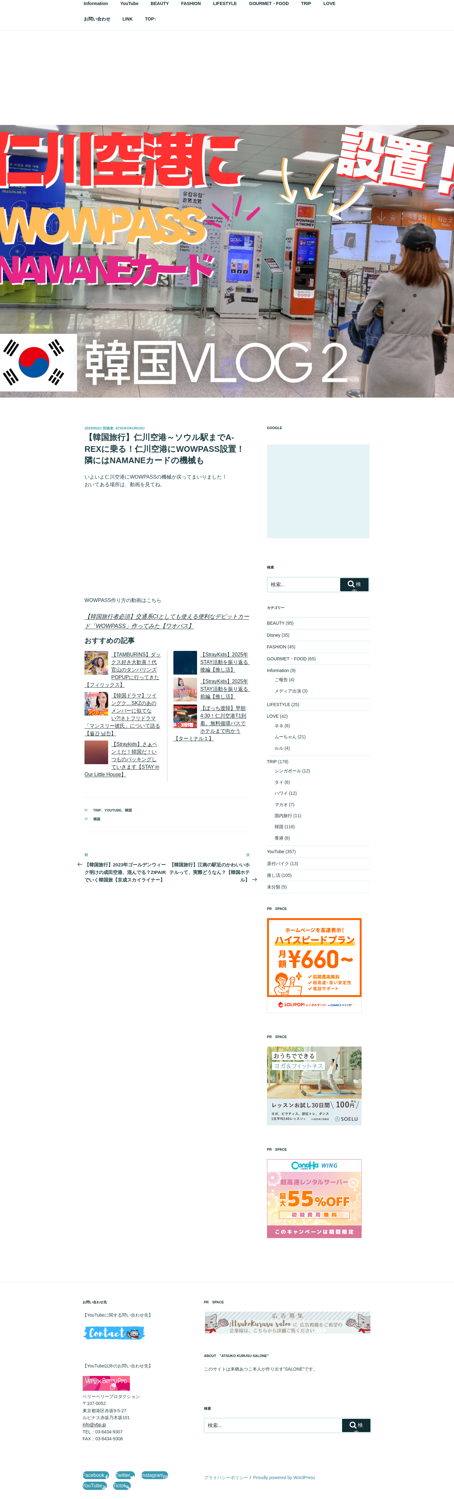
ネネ (279, 725)
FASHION (276, 646)
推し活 (273, 875)
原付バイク (278, 863)
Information (278, 670)
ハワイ (281, 793)
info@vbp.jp (94, 1424)
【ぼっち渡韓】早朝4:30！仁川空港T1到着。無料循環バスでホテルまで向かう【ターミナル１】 (209, 723)
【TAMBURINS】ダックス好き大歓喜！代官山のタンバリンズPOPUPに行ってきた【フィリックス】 (122, 670)
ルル (279, 748)
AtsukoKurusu (130, 428)
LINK (127, 18)
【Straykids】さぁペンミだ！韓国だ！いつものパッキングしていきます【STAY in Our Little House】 (121, 759)
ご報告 (281, 679)
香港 (279, 838)
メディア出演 (288, 690)
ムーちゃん (286, 736)
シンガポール (288, 770)
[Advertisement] (227, 77)
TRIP (97, 810)
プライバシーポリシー (226, 1477)
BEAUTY (276, 623)
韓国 (128, 810)
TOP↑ (150, 18)
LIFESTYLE (278, 704)
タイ (279, 782)
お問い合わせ (97, 18)
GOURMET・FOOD (287, 658)
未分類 (273, 886)
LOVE (273, 716)
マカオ (281, 804)
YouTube (113, 810)
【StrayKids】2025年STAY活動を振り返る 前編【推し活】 (226, 689)
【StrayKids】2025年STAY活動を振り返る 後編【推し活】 (226, 662)
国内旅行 (283, 815)
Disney (274, 635)
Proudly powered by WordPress (284, 1477)
